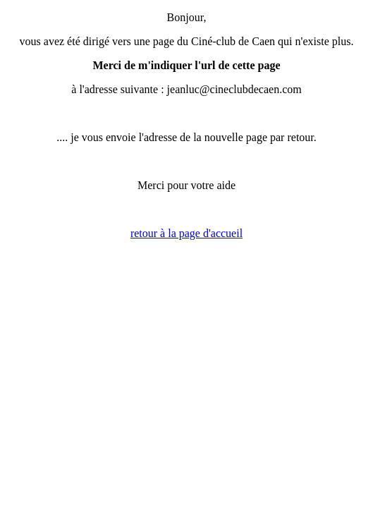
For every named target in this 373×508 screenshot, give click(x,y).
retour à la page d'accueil (186, 233)
